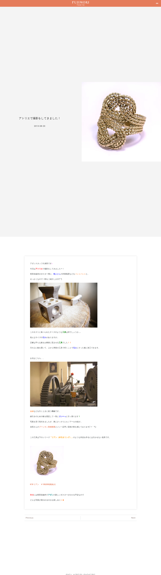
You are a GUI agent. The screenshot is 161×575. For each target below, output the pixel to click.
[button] (157, 3)
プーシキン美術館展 (47, 427)
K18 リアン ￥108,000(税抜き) (43, 484)
